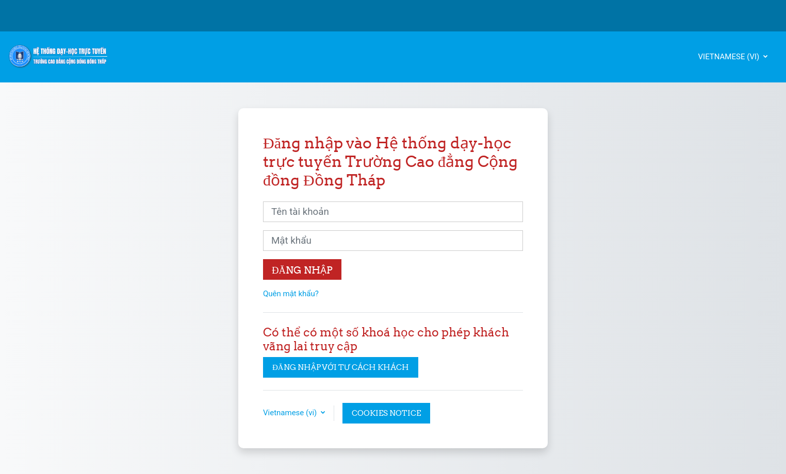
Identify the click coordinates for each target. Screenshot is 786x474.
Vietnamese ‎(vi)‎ (730, 56)
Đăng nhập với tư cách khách (340, 367)
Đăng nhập (302, 270)
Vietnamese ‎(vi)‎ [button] (291, 412)
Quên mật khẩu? (291, 293)
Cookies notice (386, 413)
